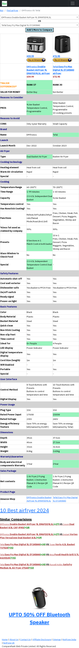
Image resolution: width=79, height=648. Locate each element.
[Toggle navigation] (72, 3)
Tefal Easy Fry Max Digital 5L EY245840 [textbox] (20, 25)
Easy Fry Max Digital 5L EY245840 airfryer (63, 70)
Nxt (1, 10)
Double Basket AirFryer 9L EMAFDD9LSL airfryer (38, 70)
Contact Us (25, 639)
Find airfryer (12, 10)
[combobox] (39, 17)
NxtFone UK (9, 642)
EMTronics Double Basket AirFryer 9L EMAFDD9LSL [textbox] (26, 17)
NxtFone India (69, 639)
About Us (13, 639)
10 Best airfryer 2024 (24, 510)
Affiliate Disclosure (42, 639)
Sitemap (57, 639)
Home (5, 639)
